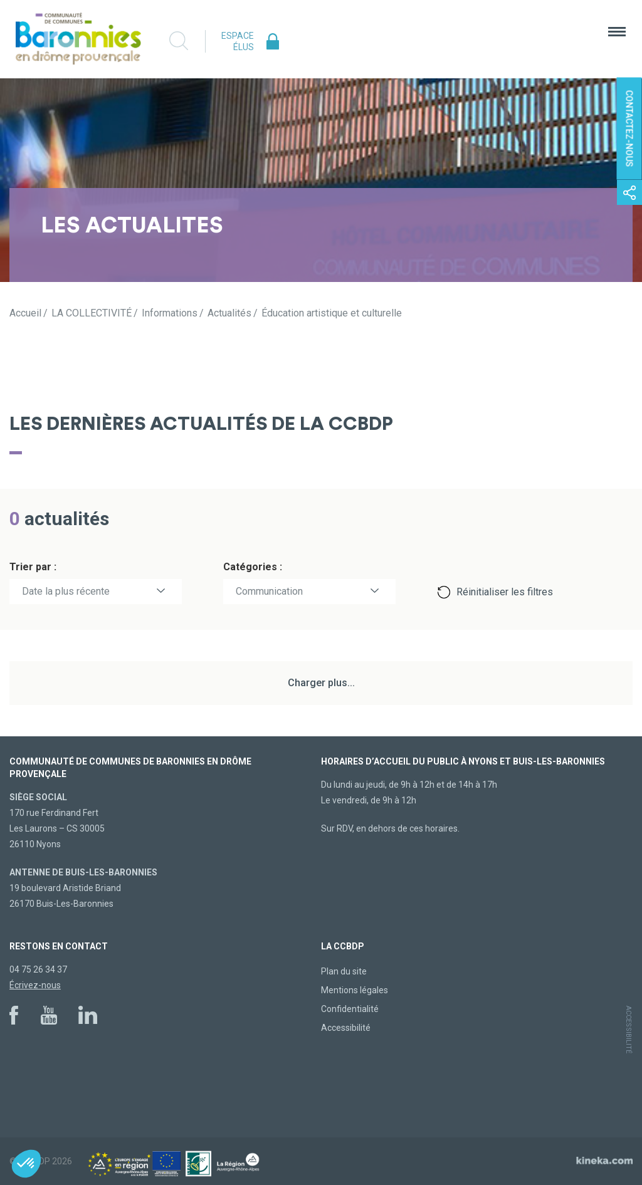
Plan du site (344, 971)
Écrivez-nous (35, 985)
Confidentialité (350, 1009)
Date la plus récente (66, 591)
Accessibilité (346, 1028)
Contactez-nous (629, 128)
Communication (269, 591)
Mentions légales (354, 990)
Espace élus (237, 41)
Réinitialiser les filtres (504, 592)
